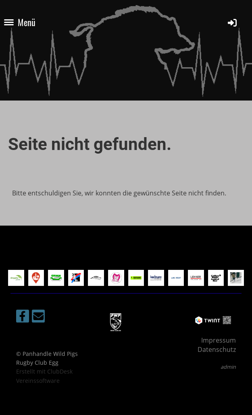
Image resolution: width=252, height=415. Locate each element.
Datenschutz (217, 349)
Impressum (218, 340)
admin (228, 366)
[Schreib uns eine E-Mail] (38, 317)
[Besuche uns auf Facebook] (22, 317)
